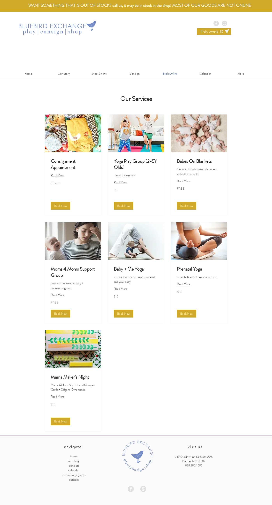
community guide (73, 475)
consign (74, 465)
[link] (73, 164)
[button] (60, 206)
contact (74, 479)
